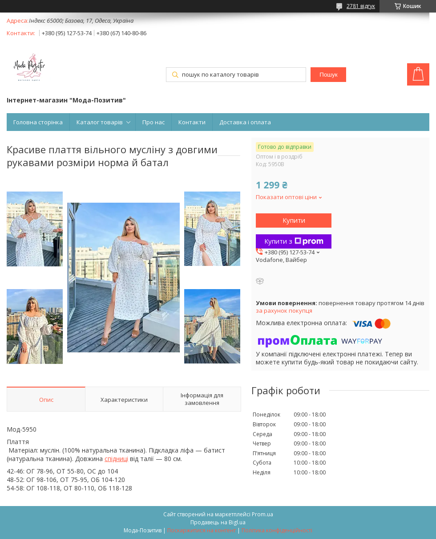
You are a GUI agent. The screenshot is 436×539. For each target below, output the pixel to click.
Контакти (192, 122)
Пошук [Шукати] (328, 74)
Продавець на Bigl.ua (218, 522)
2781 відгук (361, 6)
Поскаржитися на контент (201, 530)
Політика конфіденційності (277, 530)
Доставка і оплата (245, 122)
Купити (294, 220)
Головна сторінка (38, 122)
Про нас (153, 122)
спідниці (116, 458)
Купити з (293, 241)
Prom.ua (262, 514)
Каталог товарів (100, 122)
